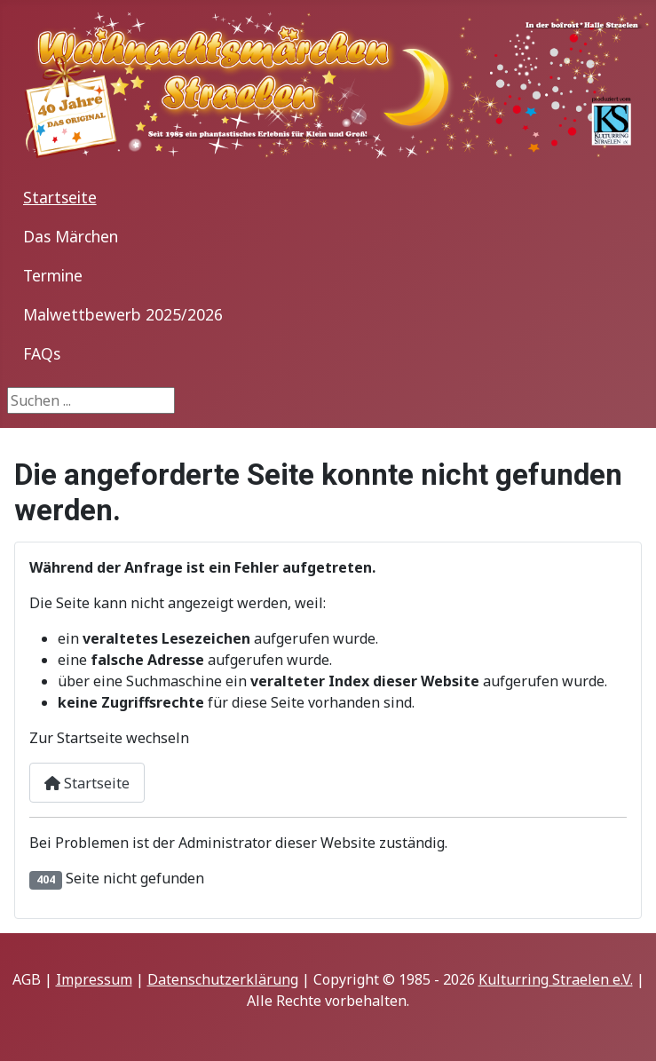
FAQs (41, 353)
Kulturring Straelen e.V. (555, 979)
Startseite (60, 197)
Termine (53, 275)
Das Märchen (70, 236)
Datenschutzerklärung (222, 979)
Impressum (94, 979)
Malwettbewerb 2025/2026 (123, 314)
